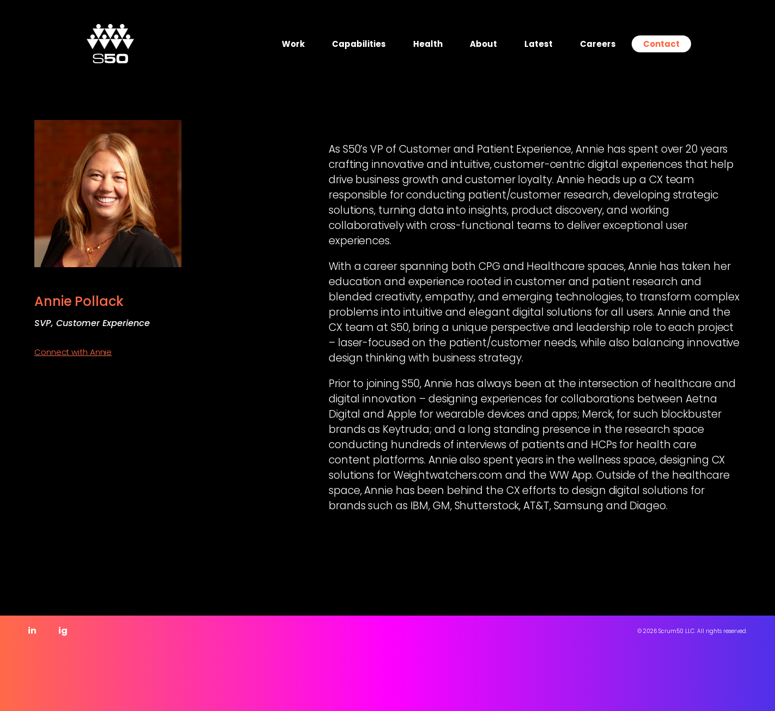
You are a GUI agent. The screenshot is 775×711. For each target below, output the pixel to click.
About (483, 44)
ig (63, 630)
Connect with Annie (73, 352)
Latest (538, 44)
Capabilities (359, 44)
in (32, 630)
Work (293, 44)
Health (428, 44)
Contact (661, 44)
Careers (598, 44)
